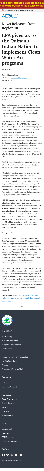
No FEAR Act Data (9, 361)
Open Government (9, 399)
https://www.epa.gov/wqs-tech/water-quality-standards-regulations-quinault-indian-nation (21, 298)
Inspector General (9, 387)
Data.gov (5, 383)
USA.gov (5, 411)
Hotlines (5, 433)
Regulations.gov (8, 403)
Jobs (3, 391)
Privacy (5, 365)
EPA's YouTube (11, 455)
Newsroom (6, 395)
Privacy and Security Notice (13, 369)
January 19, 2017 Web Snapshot (15, 357)
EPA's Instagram (20, 455)
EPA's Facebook (3, 455)
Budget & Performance (11, 345)
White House (7, 416)
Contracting (7, 349)
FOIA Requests (8, 437)
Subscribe (6, 407)
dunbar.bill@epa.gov (19, 78)
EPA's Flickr (16, 455)
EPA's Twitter (7, 455)
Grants (5, 353)
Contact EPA (7, 429)
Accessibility (7, 337)
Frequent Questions (10, 441)
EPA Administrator (10, 341)
